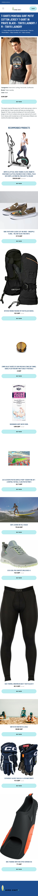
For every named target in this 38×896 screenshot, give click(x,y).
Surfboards (30, 87)
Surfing (17, 87)
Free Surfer (23, 87)
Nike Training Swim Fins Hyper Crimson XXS (19, 862)
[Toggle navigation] (3, 8)
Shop (33, 8)
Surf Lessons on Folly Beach (19, 525)
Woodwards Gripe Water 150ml (19, 424)
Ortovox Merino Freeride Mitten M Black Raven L (19, 311)
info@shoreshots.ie (6, 2)
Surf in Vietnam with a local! (19, 727)
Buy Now (19, 101)
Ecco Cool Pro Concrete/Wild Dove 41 (19, 570)
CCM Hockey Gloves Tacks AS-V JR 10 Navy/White (19, 778)
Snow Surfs (11, 87)
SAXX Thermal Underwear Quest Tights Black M (19, 684)
